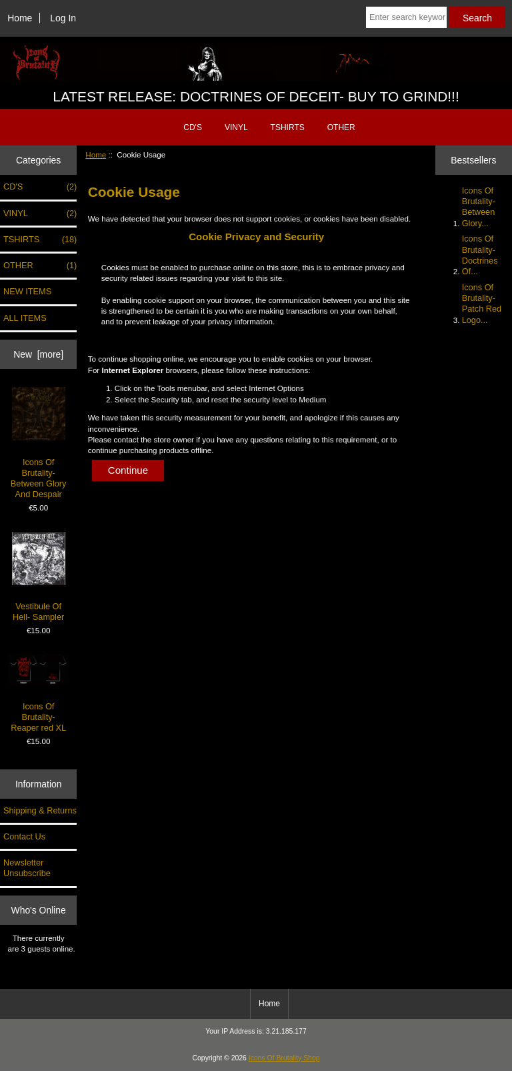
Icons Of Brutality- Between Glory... (478, 207)
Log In (63, 18)
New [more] (38, 354)
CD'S (192, 127)
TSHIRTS (288, 127)
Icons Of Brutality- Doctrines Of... (480, 255)
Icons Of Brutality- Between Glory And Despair (39, 443)
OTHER (341, 127)
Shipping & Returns (40, 810)
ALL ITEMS (25, 318)
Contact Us (24, 836)
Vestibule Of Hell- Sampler (38, 577)
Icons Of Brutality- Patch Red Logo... (482, 303)
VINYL (236, 127)
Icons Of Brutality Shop (284, 1058)
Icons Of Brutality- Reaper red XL (38, 693)
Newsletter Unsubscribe (27, 867)
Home (19, 18)
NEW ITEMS (27, 291)
